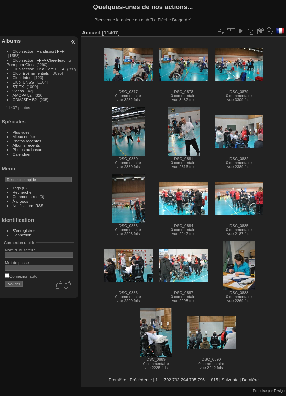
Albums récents (26, 145)
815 (214, 379)
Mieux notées (24, 136)
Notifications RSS (28, 205)
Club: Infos (22, 77)
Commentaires (26, 196)
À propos (20, 201)
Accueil (91, 33)
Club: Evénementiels (31, 73)
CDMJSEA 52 (25, 99)
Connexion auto (21, 276)
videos (18, 91)
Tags (17, 188)
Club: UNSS (23, 82)
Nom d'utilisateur (20, 250)
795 (192, 379)
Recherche (22, 192)
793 (175, 379)
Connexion (22, 235)
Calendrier (22, 154)
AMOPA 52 (22, 95)
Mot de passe (17, 262)
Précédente (141, 379)
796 (201, 379)
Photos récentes (27, 141)
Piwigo (279, 391)
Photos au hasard (28, 149)
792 (167, 379)
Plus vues (21, 132)
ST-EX (18, 86)
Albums (11, 41)
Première (117, 379)
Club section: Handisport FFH (39, 51)
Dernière (250, 379)
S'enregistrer (24, 230)
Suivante (230, 379)
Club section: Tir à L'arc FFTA (39, 69)
